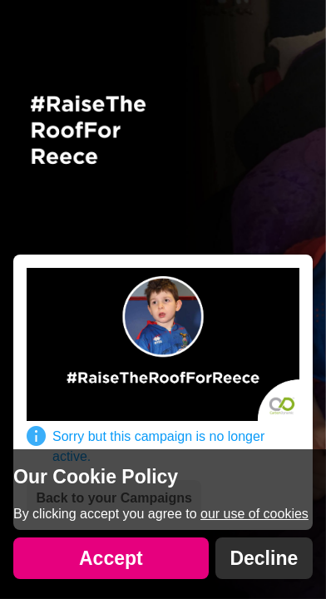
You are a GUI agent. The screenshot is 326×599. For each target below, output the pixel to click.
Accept (111, 558)
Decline (264, 558)
